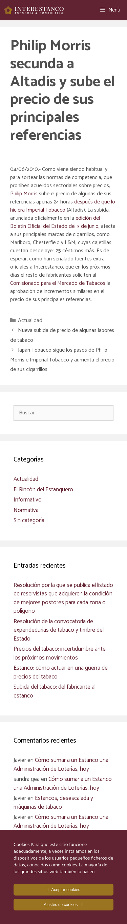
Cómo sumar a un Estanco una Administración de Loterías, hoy (61, 764)
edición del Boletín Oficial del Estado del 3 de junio (55, 222)
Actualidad (30, 320)
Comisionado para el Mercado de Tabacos (58, 283)
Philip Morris (24, 193)
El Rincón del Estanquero (43, 489)
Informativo (28, 500)
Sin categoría (29, 520)
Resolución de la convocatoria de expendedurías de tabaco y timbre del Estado (59, 630)
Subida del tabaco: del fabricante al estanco (55, 691)
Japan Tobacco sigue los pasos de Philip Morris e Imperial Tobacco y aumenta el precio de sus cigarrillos (62, 360)
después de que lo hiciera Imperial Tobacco (62, 206)
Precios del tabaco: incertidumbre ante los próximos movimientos (60, 653)
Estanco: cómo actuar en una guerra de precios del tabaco (61, 672)
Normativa (26, 510)
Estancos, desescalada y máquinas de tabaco (53, 802)
